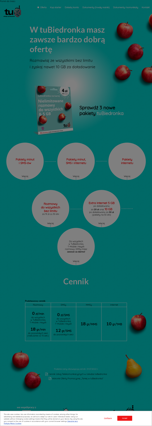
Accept (124, 418)
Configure (108, 418)
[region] (76, 418)
